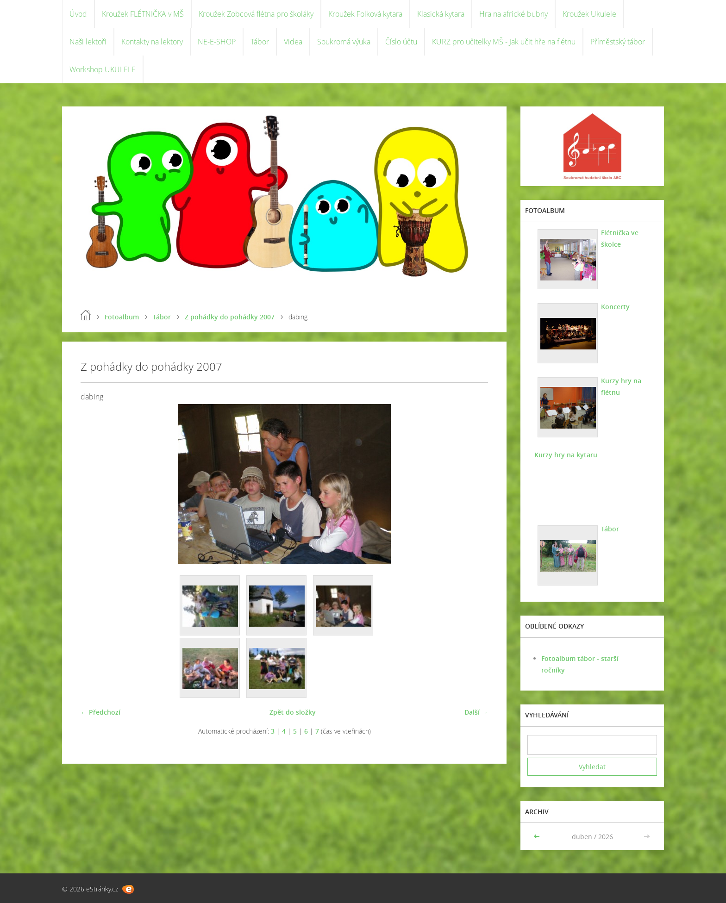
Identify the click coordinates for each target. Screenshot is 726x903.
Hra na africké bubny (513, 14)
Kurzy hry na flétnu (621, 386)
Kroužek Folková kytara (365, 14)
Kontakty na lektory (152, 42)
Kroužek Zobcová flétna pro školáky (256, 14)
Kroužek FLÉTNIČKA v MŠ (143, 14)
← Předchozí (100, 712)
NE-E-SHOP (217, 42)
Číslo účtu (401, 42)
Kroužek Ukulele (589, 14)
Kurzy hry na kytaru (565, 454)
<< (537, 836)
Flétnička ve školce (619, 238)
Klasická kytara (440, 14)
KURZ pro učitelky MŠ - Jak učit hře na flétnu (504, 42)
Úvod (78, 14)
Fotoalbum (122, 316)
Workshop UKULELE (102, 69)
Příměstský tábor (617, 42)
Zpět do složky (292, 712)
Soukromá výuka (343, 42)
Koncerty (615, 306)
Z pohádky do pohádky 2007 (230, 316)
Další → (476, 712)
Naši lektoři (87, 42)
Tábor (259, 42)
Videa (293, 42)
